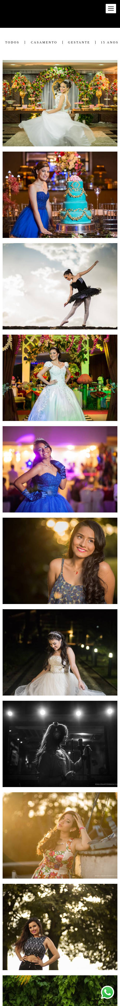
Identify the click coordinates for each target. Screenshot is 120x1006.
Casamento (44, 42)
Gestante (79, 42)
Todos (12, 42)
